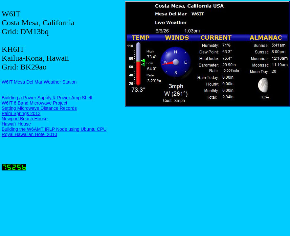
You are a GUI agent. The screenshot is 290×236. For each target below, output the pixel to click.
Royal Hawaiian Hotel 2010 (29, 134)
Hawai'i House (16, 124)
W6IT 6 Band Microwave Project (34, 103)
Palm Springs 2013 (21, 113)
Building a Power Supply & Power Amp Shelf (47, 97)
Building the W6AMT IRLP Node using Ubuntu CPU (54, 129)
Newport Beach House (25, 118)
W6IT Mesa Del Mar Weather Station (39, 82)
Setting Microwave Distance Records (39, 108)
